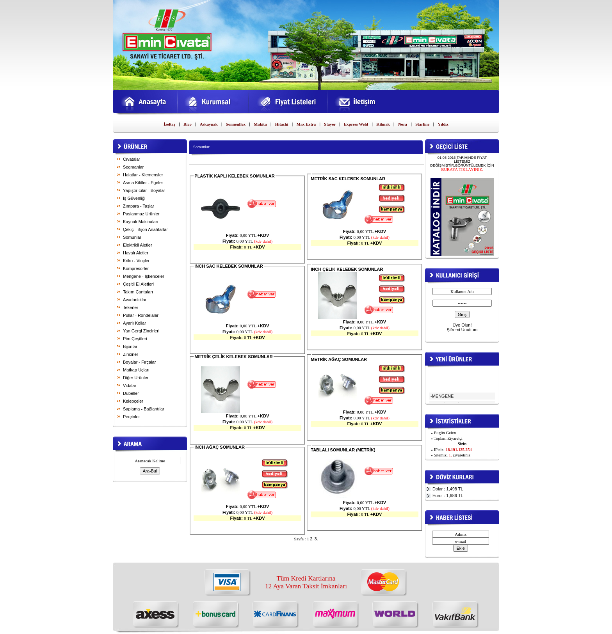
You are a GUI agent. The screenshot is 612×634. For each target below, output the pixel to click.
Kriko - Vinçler (136, 260)
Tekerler (130, 307)
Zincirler (130, 354)
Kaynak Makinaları (140, 221)
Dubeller (131, 393)
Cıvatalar (131, 159)
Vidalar (129, 385)
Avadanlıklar (134, 299)
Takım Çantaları (138, 291)
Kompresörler (136, 268)
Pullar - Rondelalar (140, 315)
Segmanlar (133, 167)
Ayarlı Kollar (134, 323)
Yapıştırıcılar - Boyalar (144, 190)
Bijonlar (130, 346)
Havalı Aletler (135, 252)
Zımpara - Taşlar (138, 206)
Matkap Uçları (136, 370)
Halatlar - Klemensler (143, 174)
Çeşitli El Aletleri (138, 284)
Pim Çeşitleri (135, 338)
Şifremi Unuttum (462, 329)
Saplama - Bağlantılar (143, 409)
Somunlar (132, 237)
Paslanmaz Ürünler (141, 213)
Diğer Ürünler (135, 377)
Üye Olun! (462, 325)
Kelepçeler (133, 401)
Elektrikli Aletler (137, 245)
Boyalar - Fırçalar (139, 362)
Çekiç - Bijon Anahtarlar (145, 229)
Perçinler (131, 416)
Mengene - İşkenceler (143, 276)
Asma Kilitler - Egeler (143, 182)
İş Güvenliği (134, 198)
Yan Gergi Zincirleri (141, 331)
